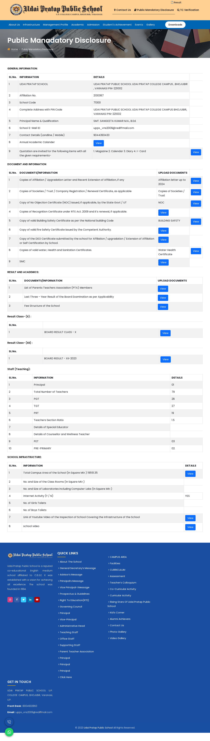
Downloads (175, 33)
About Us (14, 33)
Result (175, 2)
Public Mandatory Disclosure (155, 10)
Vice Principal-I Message (74, 595)
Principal (65, 621)
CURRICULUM (117, 578)
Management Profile (55, 33)
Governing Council (71, 615)
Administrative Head (72, 634)
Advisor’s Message (71, 582)
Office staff (67, 647)
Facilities (115, 571)
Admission (93, 33)
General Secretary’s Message (78, 576)
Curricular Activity (120, 603)
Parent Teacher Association (77, 659)
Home (14, 57)
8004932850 (30, 714)
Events (139, 33)
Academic (77, 33)
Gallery (150, 33)
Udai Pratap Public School (98, 736)
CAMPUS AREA (118, 565)
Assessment (117, 584)
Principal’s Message (72, 589)
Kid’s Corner (117, 620)
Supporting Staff (70, 653)
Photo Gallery (118, 640)
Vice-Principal (68, 627)
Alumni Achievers (120, 627)
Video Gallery (118, 646)
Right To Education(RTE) (74, 608)
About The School (71, 570)
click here (66, 685)
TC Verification (125, 18)
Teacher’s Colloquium (123, 591)
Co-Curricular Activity (123, 597)
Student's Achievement (117, 33)
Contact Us (122, 10)
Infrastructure (31, 33)
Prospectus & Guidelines (75, 602)
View (99, 151)
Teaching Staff (69, 640)
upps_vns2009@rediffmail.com (34, 720)
